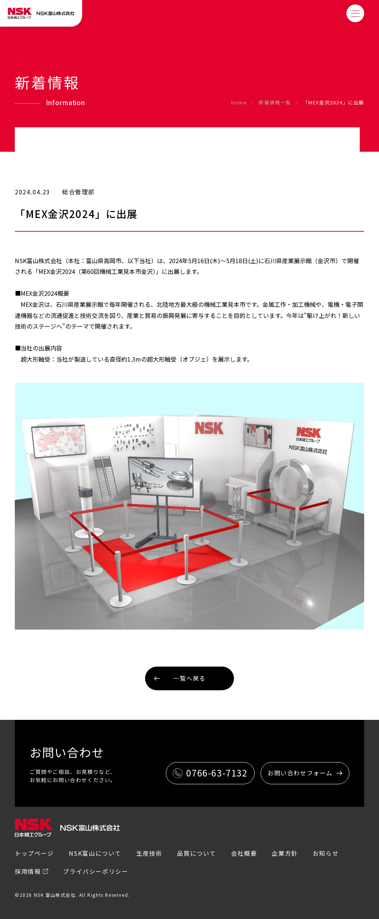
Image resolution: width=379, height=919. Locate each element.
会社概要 (244, 853)
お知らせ (326, 853)
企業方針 (285, 853)
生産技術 (149, 853)
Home (239, 102)
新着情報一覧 (275, 102)
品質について (196, 853)
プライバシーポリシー (95, 871)
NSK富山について (95, 853)
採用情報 (28, 871)
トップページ (34, 853)
